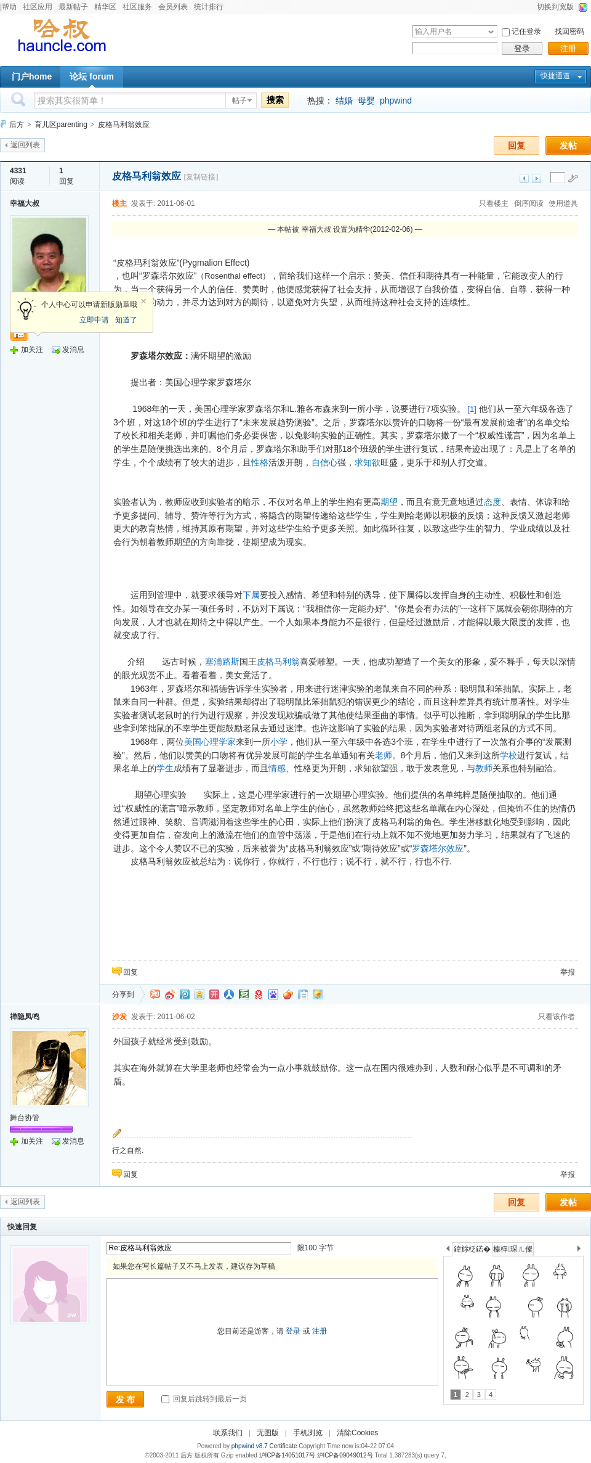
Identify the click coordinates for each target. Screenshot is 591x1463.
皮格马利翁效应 (124, 124)
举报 (567, 972)
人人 (229, 994)
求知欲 (367, 462)
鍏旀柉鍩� (472, 1249)
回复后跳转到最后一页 (204, 1399)
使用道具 (563, 203)
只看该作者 (556, 1016)
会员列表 (173, 6)
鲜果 (288, 994)
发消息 (73, 349)
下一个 (582, 1251)
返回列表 (25, 145)
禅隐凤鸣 (24, 1016)
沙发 (119, 1016)
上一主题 (524, 178)
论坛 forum (92, 76)
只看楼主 (494, 203)
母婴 (366, 100)
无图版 (268, 1432)
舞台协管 (24, 1117)
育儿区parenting (60, 124)
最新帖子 (73, 6)
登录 (522, 48)
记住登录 (526, 31)
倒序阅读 (529, 203)
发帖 (568, 145)
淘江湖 (155, 994)
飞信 (318, 994)
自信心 (324, 462)
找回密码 (569, 31)
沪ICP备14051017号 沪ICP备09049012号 (316, 1455)
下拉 (491, 31)
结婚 (344, 100)
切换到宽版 (555, 6)
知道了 (126, 320)
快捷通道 (555, 76)
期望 (389, 502)
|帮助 (8, 6)
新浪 (170, 994)
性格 (259, 462)
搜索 (275, 100)
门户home (32, 76)
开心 (214, 994)
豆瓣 (244, 994)
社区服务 (137, 6)
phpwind (396, 100)
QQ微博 (185, 994)
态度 (492, 502)
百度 (273, 994)
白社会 (303, 994)
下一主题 (536, 178)
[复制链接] (200, 177)
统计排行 (208, 6)
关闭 (143, 301)
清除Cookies (357, 1432)
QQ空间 (199, 994)
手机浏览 (308, 1432)
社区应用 (37, 6)
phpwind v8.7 (249, 1446)
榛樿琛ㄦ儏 (513, 1249)
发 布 (125, 1399)
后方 (16, 124)
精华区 (105, 6)
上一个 (447, 1251)
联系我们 (228, 1432)
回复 (516, 145)
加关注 (32, 349)
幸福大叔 (24, 203)
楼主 (119, 203)
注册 (568, 48)
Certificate (283, 1446)
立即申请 (94, 320)
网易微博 (258, 994)
